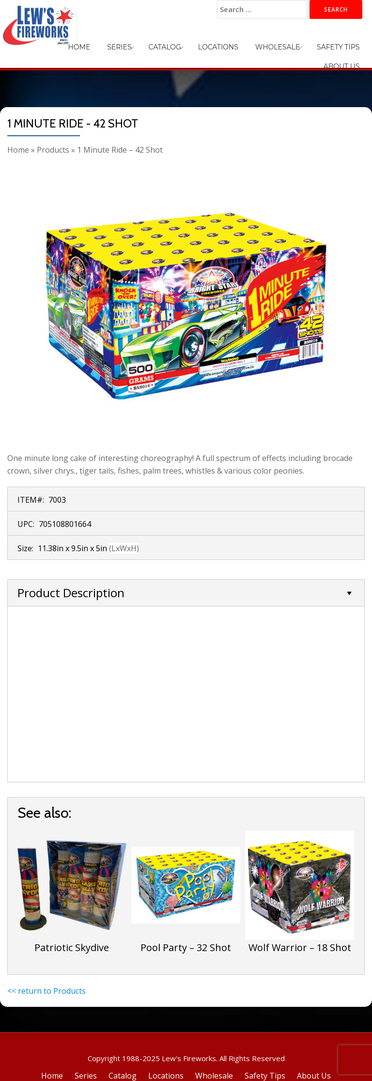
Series (107, 43)
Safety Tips (296, 43)
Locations (191, 43)
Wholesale (242, 43)
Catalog (145, 43)
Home (74, 43)
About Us (345, 43)
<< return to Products (46, 991)
